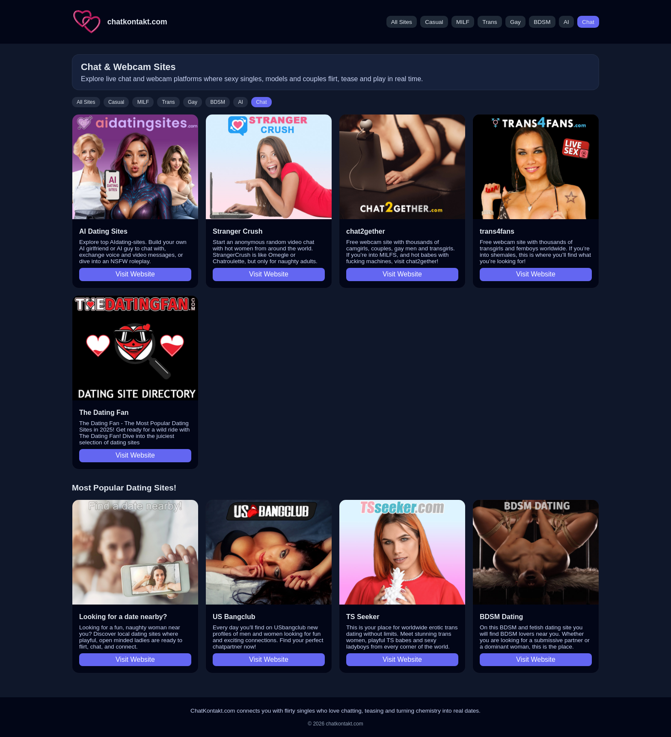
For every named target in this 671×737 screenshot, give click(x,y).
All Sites (401, 22)
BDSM (542, 22)
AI (566, 22)
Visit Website (135, 274)
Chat (588, 22)
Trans (489, 22)
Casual (434, 22)
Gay (515, 22)
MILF (462, 22)
